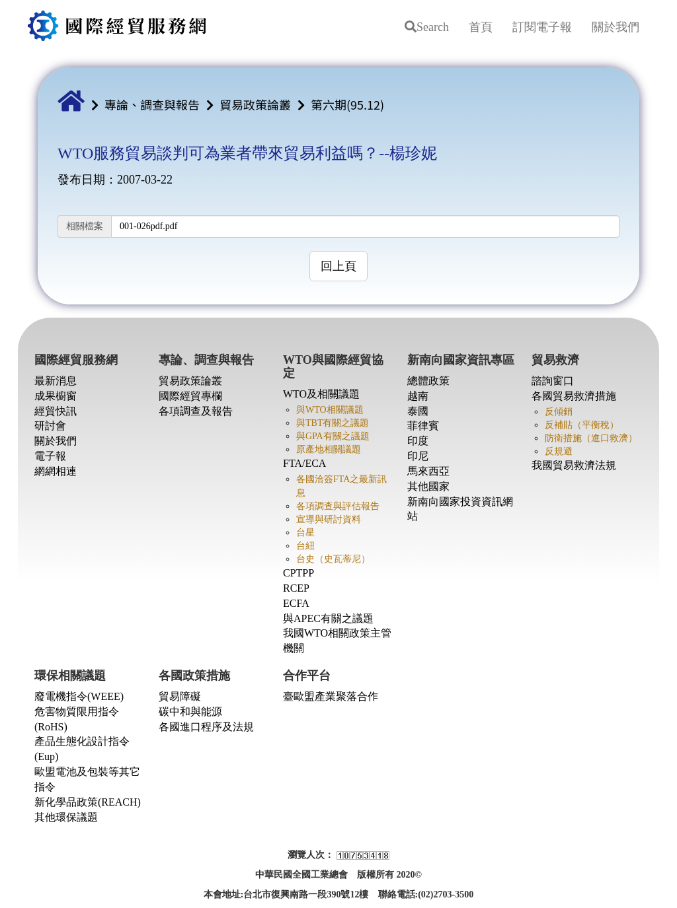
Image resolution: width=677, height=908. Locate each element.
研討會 (50, 425)
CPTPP (298, 572)
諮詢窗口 (553, 380)
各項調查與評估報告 (337, 506)
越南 (417, 396)
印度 (417, 440)
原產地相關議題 (328, 449)
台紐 (305, 546)
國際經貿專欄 (190, 396)
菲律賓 (423, 425)
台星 (305, 533)
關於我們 (615, 27)
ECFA (296, 603)
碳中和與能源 (190, 711)
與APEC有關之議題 (328, 618)
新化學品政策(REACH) (87, 802)
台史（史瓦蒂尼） (333, 559)
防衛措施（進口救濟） (591, 438)
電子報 (50, 456)
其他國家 (428, 486)
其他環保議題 (66, 817)
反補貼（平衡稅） (582, 425)
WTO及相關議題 (321, 394)
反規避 (559, 451)
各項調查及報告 (196, 411)
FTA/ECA (304, 463)
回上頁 (338, 266)
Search (427, 27)
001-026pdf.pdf (149, 226)
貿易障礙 (180, 696)
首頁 (481, 27)
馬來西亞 (428, 471)
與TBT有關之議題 (332, 423)
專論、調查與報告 (152, 104)
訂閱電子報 (542, 27)
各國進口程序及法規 (206, 726)
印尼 (417, 456)
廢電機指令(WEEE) (79, 696)
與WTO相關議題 (330, 410)
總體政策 (428, 380)
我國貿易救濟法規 (574, 465)
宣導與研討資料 (328, 519)
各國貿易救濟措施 (574, 396)
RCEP (296, 588)
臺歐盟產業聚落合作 (330, 696)
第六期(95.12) (347, 104)
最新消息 (55, 380)
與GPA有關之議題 (333, 436)
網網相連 (55, 471)
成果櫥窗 (55, 396)
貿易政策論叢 (255, 104)
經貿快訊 (55, 411)
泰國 (417, 411)
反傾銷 (559, 412)
